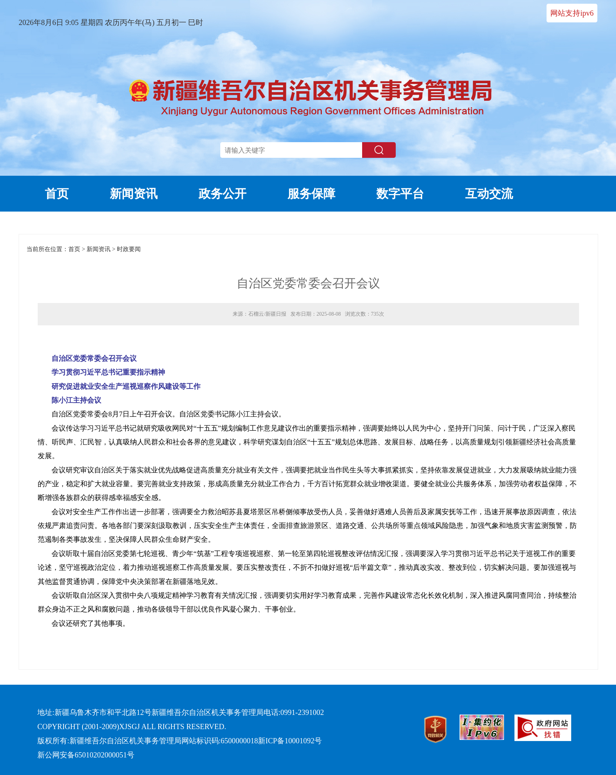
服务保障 (311, 193)
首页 (57, 193)
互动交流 (489, 193)
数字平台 (400, 193)
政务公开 (222, 193)
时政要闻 (129, 249)
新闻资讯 (134, 193)
